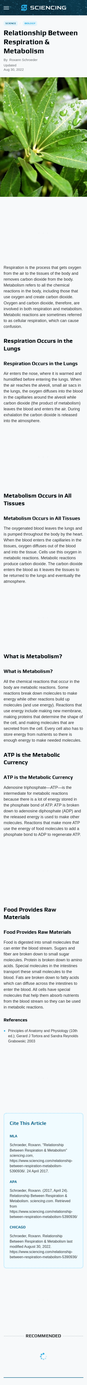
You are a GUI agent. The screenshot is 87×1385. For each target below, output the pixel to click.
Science (10, 23)
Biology (30, 23)
